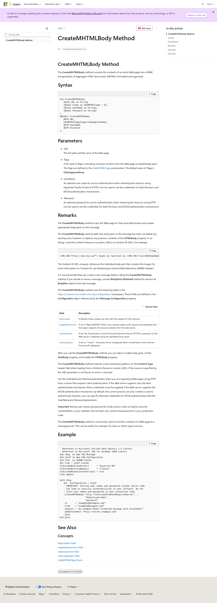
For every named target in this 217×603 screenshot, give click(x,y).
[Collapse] (47, 28)
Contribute (54, 593)
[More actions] (156, 28)
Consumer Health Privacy (86, 593)
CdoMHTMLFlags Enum (70, 560)
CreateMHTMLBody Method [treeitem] (19, 40)
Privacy (66, 593)
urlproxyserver (65, 333)
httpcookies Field (67, 543)
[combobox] (27, 34)
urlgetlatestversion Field (70, 547)
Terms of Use (110, 593)
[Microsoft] (6, 4)
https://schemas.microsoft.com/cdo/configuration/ (84, 294)
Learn (60, 28)
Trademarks (125, 593)
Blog (41, 593)
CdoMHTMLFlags (101, 168)
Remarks (172, 45)
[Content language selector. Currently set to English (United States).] (17, 586)
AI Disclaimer (10, 593)
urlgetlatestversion (67, 324)
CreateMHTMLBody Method (181, 33)
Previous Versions (27, 593)
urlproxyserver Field (68, 551)
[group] (108, 256)
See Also (172, 53)
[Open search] (203, 4)
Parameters (173, 41)
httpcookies (64, 318)
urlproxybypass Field (68, 555)
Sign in (210, 3)
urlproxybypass (66, 342)
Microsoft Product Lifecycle (87, 13)
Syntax (171, 37)
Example (171, 49)
